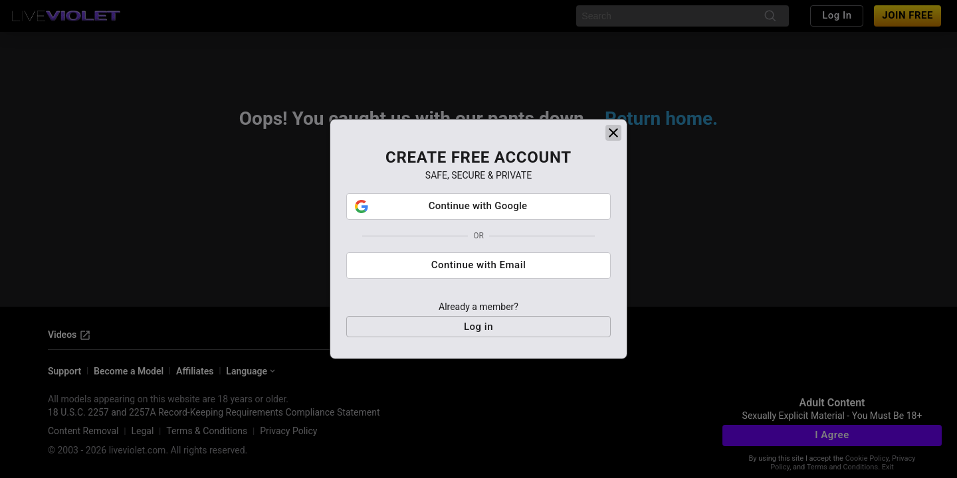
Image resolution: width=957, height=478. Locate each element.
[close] (613, 133)
